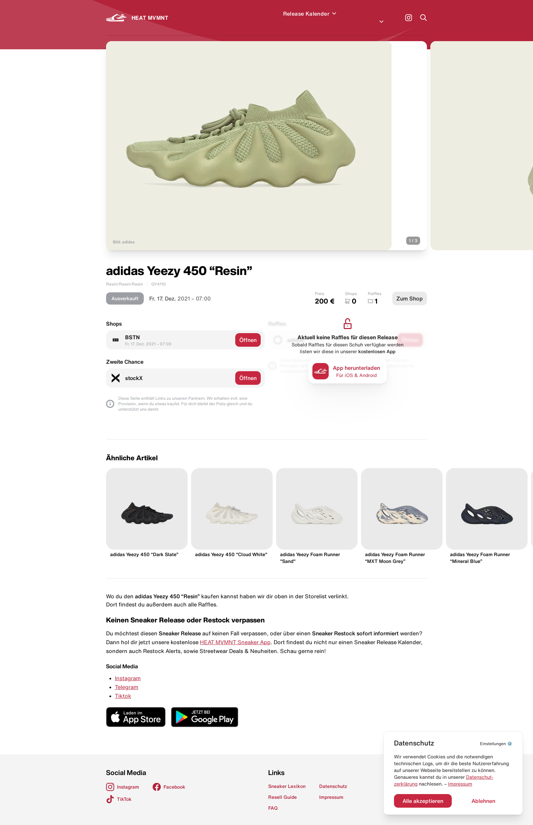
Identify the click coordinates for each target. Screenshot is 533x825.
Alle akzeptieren (422, 801)
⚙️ (496, 743)
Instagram (128, 670)
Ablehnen (483, 801)
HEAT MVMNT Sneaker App (235, 634)
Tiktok (123, 687)
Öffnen (248, 331)
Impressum (460, 783)
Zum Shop (409, 290)
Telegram (126, 679)
